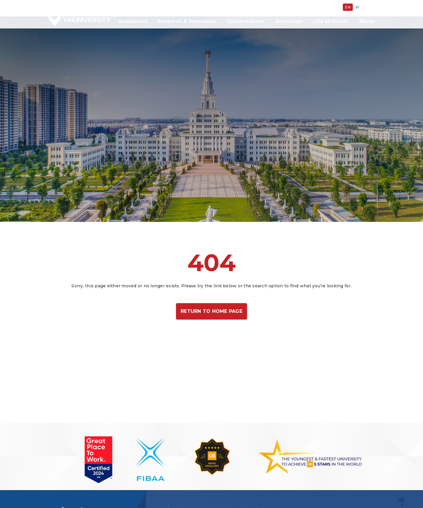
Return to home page (211, 295)
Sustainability (201, 7)
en (347, 7)
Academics (132, 21)
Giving (229, 7)
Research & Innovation (187, 21)
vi (357, 7)
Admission (289, 21)
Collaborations (246, 21)
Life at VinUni (330, 21)
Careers (170, 7)
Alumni (251, 7)
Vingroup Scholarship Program (299, 7)
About (367, 21)
